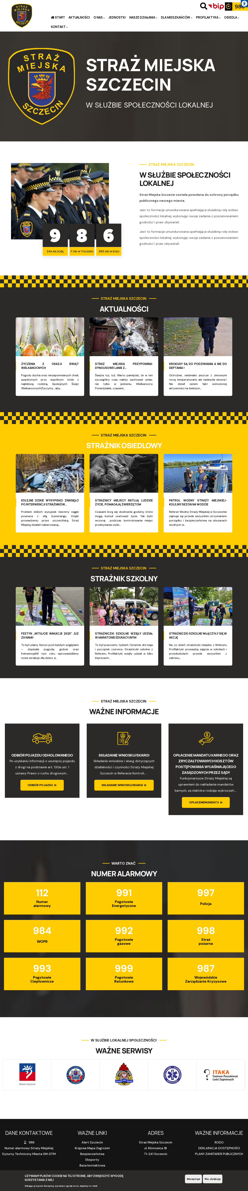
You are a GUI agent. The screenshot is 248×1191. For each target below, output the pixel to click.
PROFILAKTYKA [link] (208, 17)
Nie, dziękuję (213, 1179)
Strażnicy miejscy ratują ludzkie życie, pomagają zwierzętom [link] (124, 502)
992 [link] (124, 930)
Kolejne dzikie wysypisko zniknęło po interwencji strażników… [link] (50, 502)
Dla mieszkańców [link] (176, 17)
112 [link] (42, 892)
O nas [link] (99, 17)
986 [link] (28, 1142)
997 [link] (206, 892)
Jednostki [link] (117, 17)
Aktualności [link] (79, 17)
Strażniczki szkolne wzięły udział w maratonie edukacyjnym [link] (124, 635)
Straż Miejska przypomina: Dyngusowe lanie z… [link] (124, 366)
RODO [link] (219, 1142)
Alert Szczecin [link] (92, 1142)
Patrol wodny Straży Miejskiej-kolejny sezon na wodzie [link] (198, 502)
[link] (244, 3)
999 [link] (124, 968)
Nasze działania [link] (143, 17)
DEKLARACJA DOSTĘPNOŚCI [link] (219, 1148)
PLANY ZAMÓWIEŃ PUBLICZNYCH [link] (219, 1154)
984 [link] (42, 930)
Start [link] (59, 17)
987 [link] (206, 968)
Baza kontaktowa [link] (92, 1165)
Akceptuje (193, 1179)
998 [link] (206, 930)
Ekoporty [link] (92, 1160)
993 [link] (42, 968)
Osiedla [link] (231, 17)
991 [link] (124, 892)
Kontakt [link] (59, 27)
